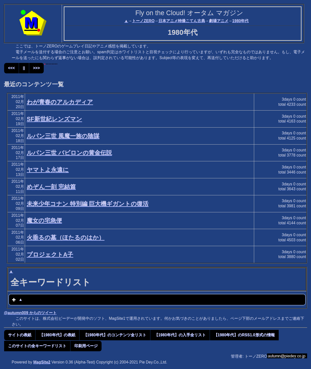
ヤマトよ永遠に (48, 169)
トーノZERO (143, 21)
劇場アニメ (218, 21)
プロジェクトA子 (50, 254)
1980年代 (240, 21)
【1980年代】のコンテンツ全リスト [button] (115, 335)
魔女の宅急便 (44, 220)
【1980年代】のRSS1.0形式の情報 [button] (244, 335)
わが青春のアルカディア (60, 102)
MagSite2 (41, 362)
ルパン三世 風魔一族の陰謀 (63, 136)
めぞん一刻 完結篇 (51, 186)
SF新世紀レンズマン (54, 119)
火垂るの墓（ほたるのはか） (65, 237)
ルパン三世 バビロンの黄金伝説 (69, 152)
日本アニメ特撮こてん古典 (181, 21)
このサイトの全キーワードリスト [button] (37, 346)
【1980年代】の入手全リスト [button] (180, 335)
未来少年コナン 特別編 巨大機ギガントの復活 (87, 203)
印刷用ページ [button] (86, 346)
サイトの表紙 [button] (19, 335)
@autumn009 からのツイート (30, 313)
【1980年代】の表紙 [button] (57, 335)
